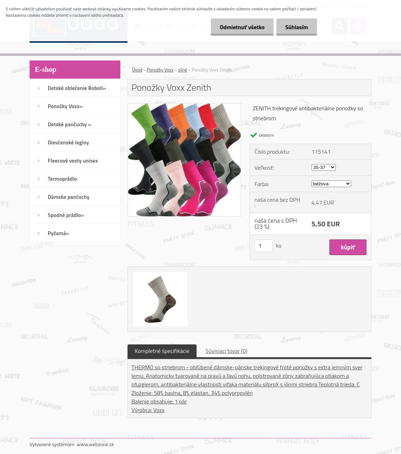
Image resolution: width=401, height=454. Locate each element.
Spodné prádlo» (66, 215)
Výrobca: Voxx (148, 410)
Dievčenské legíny (68, 142)
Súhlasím (296, 27)
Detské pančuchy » (69, 124)
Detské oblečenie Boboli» (77, 88)
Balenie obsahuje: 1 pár (159, 401)
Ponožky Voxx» (65, 106)
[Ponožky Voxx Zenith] (184, 106)
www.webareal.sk (95, 444)
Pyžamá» (58, 233)
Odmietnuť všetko (242, 27)
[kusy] (263, 245)
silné (182, 69)
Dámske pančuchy (68, 197)
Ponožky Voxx (160, 69)
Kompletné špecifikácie (162, 351)
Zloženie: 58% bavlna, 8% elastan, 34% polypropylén (191, 393)
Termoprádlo (62, 179)
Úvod (137, 69)
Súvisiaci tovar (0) (226, 351)
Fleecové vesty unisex (73, 161)
